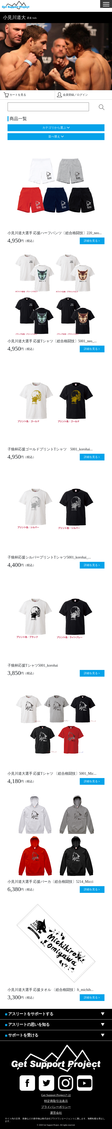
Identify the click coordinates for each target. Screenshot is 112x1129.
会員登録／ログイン (75, 94)
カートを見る (17, 94)
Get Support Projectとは (56, 1095)
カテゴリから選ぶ (54, 127)
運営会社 (56, 1112)
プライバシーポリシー (56, 1107)
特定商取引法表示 (56, 1101)
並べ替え (54, 136)
